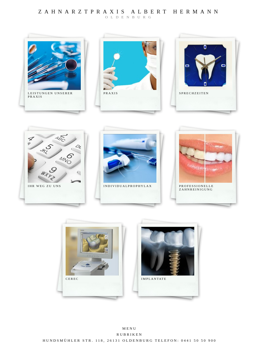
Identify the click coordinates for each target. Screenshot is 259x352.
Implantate (153, 278)
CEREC (72, 278)
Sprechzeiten (194, 93)
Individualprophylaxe (128, 186)
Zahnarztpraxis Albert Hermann (129, 12)
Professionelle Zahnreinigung (196, 187)
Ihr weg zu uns (44, 186)
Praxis (110, 93)
